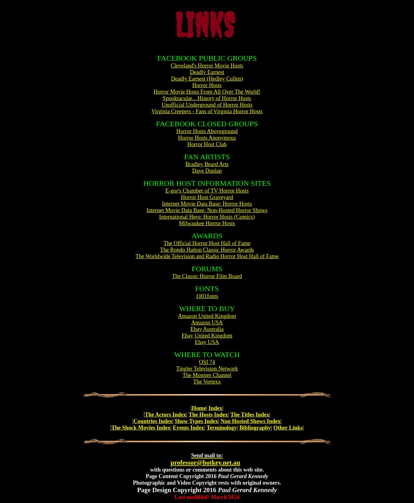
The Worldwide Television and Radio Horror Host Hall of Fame (206, 256)
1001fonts (207, 296)
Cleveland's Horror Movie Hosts (207, 66)
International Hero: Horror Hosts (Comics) (207, 217)
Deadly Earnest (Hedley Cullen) (207, 79)
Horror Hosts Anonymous (207, 138)
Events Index (188, 428)
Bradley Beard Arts (207, 164)
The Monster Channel (207, 375)
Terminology (222, 428)
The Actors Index (165, 415)
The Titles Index (249, 415)
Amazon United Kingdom (207, 316)
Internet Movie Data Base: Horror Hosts (207, 204)
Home (199, 408)
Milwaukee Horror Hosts (207, 223)
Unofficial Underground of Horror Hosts (206, 105)
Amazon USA (207, 322)
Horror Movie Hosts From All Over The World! (207, 92)
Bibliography (255, 428)
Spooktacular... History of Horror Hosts (207, 98)
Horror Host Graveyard (207, 197)
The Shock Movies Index (140, 428)
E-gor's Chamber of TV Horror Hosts (207, 191)
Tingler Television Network (207, 369)
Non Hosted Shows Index (251, 421)
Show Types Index (196, 421)
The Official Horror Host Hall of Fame (207, 243)
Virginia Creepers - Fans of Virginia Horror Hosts (207, 111)
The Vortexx (207, 382)
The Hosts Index (208, 415)
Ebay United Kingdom (207, 336)
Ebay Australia (206, 329)
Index (215, 408)
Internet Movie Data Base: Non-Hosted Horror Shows (207, 210)
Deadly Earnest (207, 72)
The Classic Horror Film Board (207, 276)
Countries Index (152, 421)
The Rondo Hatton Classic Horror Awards (207, 250)
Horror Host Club (207, 144)
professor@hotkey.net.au (205, 459)
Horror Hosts (207, 85)
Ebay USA (207, 342)
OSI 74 (207, 362)
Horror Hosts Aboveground (207, 131)
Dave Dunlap (207, 171)
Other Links (288, 428)
